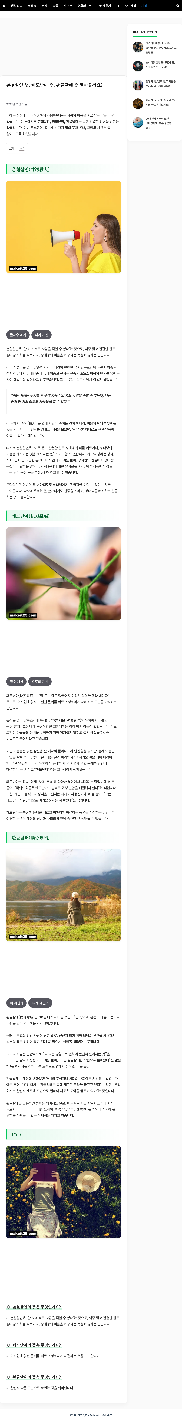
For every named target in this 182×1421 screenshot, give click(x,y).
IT (118, 5)
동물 (55, 5)
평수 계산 (16, 681)
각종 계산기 (103, 5)
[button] (178, 5)
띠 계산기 (16, 1002)
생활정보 (16, 5)
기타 (144, 5)
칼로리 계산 (40, 681)
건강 (44, 5)
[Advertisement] (63, 49)
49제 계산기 (40, 1002)
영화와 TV (84, 5)
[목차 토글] (20, 148)
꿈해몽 (32, 5)
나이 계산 (41, 334)
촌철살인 (16, 1317)
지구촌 (68, 5)
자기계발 (130, 5)
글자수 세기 (18, 334)
